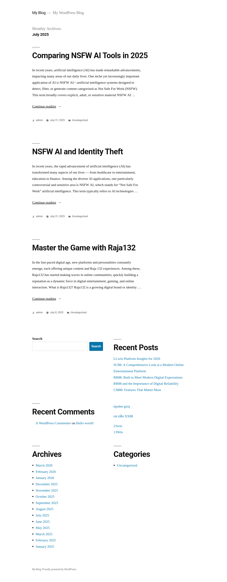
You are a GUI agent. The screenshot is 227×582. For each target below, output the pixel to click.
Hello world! (85, 423)
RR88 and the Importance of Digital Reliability (146, 383)
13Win (118, 432)
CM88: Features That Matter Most (137, 390)
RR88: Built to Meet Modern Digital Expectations (148, 377)
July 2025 (42, 515)
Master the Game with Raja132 (84, 247)
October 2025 (45, 496)
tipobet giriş (122, 406)
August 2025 (44, 509)
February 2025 (46, 540)
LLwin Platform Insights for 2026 (137, 358)
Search (37, 338)
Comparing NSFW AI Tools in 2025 (90, 55)
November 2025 (47, 490)
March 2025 (44, 534)
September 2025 (47, 503)
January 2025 (45, 546)
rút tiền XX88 (123, 416)
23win (118, 426)
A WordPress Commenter (53, 423)
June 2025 (43, 521)
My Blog (39, 12)
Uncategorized (80, 120)
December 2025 (47, 484)
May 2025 (43, 528)
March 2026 (44, 465)
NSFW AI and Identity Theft (77, 151)
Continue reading (46, 106)
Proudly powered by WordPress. (59, 569)
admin (39, 120)
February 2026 (46, 471)
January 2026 (45, 478)
